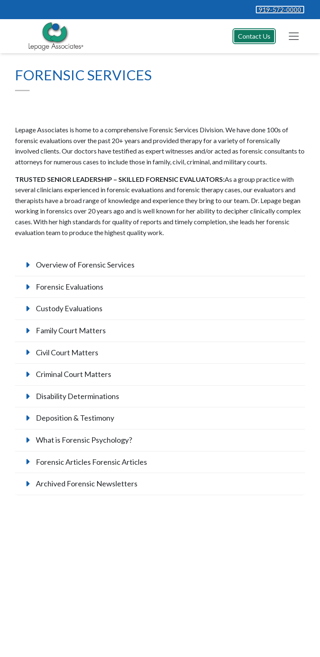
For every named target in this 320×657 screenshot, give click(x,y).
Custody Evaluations (69, 308)
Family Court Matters (71, 330)
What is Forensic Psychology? (84, 439)
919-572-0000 (280, 9)
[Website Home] (54, 36)
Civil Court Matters (67, 352)
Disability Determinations (77, 396)
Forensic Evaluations (69, 286)
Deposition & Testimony (75, 417)
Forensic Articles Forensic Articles (91, 461)
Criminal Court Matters (73, 374)
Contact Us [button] (254, 36)
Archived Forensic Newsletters (87, 483)
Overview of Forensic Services (85, 264)
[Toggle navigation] (293, 36)
